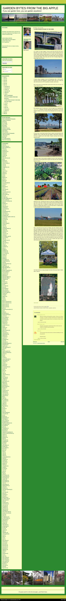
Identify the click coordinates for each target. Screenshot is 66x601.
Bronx (3, 195)
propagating (4, 441)
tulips (3, 531)
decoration (4, 251)
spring (3, 496)
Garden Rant (4, 126)
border (3, 190)
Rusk (3, 472)
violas (3, 536)
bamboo (3, 173)
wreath (3, 566)
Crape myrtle (4, 242)
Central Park (4, 208)
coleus (3, 225)
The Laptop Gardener (6, 138)
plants (3, 426)
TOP (65, 599)
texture (3, 515)
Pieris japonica (5, 424)
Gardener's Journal (6, 128)
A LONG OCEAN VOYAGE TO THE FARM (12, 100)
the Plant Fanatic (5, 518)
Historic (3, 331)
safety (3, 473)
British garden (5, 194)
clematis (3, 221)
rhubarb (3, 464)
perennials (4, 413)
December (6, 86)
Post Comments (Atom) (41, 343)
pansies (3, 404)
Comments (5, 71)
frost (3, 297)
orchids (3, 402)
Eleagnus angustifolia (6, 270)
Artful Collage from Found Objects (8, 39)
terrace (3, 514)
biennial (3, 184)
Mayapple (4, 387)
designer (4, 254)
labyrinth (4, 365)
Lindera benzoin (5, 374)
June (5, 103)
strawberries (4, 502)
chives (3, 210)
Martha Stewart (5, 386)
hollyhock (4, 335)
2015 (4, 77)
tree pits (3, 527)
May (5, 104)
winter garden (5, 561)
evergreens (4, 279)
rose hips (4, 468)
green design (4, 317)
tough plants (4, 524)
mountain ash (4, 390)
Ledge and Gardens (6, 134)
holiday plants (5, 334)
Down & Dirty (4, 124)
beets (3, 178)
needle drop (4, 395)
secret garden (5, 480)
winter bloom (4, 558)
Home (49, 341)
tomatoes (4, 523)
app (3, 159)
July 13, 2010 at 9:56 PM (42, 338)
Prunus (3, 443)
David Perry (4, 121)
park (3, 407)
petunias (4, 416)
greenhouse (4, 318)
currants (3, 245)
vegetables (4, 532)
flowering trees (5, 291)
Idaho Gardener (5, 131)
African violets (5, 146)
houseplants (4, 339)
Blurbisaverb (4, 47)
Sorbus (3, 493)
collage (3, 227)
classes (3, 220)
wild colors (4, 544)
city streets (4, 219)
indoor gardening (5, 347)
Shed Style (4, 137)
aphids (3, 156)
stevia (3, 501)
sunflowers (4, 507)
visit (3, 537)
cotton (3, 238)
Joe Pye (3, 357)
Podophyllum (4, 428)
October (6, 89)
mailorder (4, 383)
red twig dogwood (5, 456)
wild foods (4, 545)
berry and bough (5, 182)
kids (3, 362)
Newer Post (35, 341)
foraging (3, 293)
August (5, 92)
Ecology (3, 265)
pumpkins (4, 446)
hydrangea (4, 342)
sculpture (4, 479)
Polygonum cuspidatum (6, 432)
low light (4, 379)
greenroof (4, 321)
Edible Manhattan (5, 267)
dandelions (4, 250)
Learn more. (36, 302)
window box (4, 553)
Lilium (3, 373)
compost (4, 229)
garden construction (6, 301)
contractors (4, 233)
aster (3, 169)
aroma (3, 164)
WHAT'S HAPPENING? (8, 95)
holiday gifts (4, 332)
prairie (3, 438)
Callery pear (4, 206)
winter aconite (5, 557)
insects (3, 348)
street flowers (4, 503)
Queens (3, 449)
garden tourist (5, 306)
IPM (3, 349)
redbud (3, 458)
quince (3, 450)
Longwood (4, 378)
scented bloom (5, 476)
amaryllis (4, 150)
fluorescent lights (5, 292)
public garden (5, 445)
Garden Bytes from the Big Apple (30, 8)
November (6, 87)
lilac (3, 372)
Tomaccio (4, 522)
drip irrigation (4, 259)
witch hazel (4, 565)
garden (3, 300)
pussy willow (4, 447)
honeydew (4, 336)
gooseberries (4, 313)
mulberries (4, 391)
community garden (5, 228)
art (2, 168)
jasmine (3, 353)
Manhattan (4, 385)
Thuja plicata (4, 519)
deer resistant (5, 253)
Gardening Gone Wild (6, 129)
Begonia (3, 180)
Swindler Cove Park (6, 513)
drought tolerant (5, 261)
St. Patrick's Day (5, 498)
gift (2, 310)
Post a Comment (37, 339)
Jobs (3, 356)
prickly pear (4, 439)
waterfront (4, 541)
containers (4, 231)
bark (3, 174)
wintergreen (4, 562)
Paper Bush (4, 405)
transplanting (4, 526)
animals (3, 154)
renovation (4, 459)
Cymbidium (4, 246)
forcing (3, 295)
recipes (3, 455)
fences (3, 287)
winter (3, 556)
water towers (4, 540)
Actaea (3, 144)
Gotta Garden (4, 130)
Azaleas (3, 172)
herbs (3, 328)
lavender (4, 368)
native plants (4, 394)
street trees (4, 505)
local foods (4, 377)
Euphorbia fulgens (5, 276)
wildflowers (4, 549)
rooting (3, 467)
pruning (3, 442)
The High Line (5, 516)
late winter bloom (5, 366)
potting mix (4, 437)
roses (3, 469)
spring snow (4, 497)
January (6, 110)
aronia (3, 165)
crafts (3, 241)
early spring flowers (6, 263)
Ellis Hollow (4, 125)
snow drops (4, 492)
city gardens (4, 215)
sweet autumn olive (6, 511)
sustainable (4, 510)
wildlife (3, 550)
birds (3, 185)
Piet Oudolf (4, 425)
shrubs (3, 486)
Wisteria (3, 563)
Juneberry (4, 361)
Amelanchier (4, 151)
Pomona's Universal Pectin (7, 433)
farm (3, 284)
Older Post (62, 341)
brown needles (5, 199)
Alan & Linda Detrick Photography (8, 118)
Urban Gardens (40, 324)
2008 (4, 113)
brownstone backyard (6, 201)
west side (4, 543)
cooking (3, 235)
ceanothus (4, 207)
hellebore (4, 327)
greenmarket (4, 319)
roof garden (4, 466)
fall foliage (4, 283)
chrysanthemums (5, 211)
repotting (4, 460)
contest (3, 232)
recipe (3, 454)
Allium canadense (5, 147)
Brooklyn (4, 197)
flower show (4, 289)
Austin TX (4, 171)
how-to (3, 340)
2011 (4, 83)
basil (3, 176)
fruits (3, 298)
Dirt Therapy (4, 122)
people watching (5, 412)
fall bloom (4, 281)
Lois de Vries (4, 135)
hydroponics (4, 344)
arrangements (5, 167)
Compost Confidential (6, 120)
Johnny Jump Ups (5, 359)
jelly (3, 355)
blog (11, 34)
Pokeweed (4, 430)
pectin (3, 411)
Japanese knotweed (6, 352)
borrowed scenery (5, 191)
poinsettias (4, 429)
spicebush (4, 494)
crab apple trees (5, 240)
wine (3, 554)
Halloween (4, 322)
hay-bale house (5, 325)
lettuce (3, 370)
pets (3, 415)
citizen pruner (5, 214)
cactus (3, 204)
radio (3, 451)
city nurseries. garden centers (8, 216)
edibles (3, 268)
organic (3, 403)
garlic (3, 308)
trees (3, 528)
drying (3, 262)
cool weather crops (6, 236)
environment (4, 272)
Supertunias (4, 509)
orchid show (4, 400)
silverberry (4, 488)
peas (3, 409)
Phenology (4, 419)
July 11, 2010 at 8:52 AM (42, 328)
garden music (4, 304)
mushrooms (4, 392)
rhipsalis (4, 463)
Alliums (3, 148)
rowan (3, 471)
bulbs (3, 202)
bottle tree (4, 193)
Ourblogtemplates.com (14, 599)
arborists (4, 160)
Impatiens (4, 345)
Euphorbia (4, 275)
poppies (3, 434)
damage (3, 249)
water (3, 539)
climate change (5, 223)
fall (2, 280)
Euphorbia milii (5, 278)
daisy (3, 248)
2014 (4, 78)
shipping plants (5, 485)
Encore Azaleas (5, 271)
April (5, 106)
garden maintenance (6, 302)
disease (3, 257)
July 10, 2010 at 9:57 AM (42, 322)
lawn (3, 369)
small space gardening (6, 489)
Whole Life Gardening (6, 139)
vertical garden (5, 533)
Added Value (36, 109)
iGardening (6, 98)
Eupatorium (4, 274)
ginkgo (3, 312)
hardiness (4, 323)
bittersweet (4, 186)
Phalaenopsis (4, 417)
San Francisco (5, 475)
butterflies (4, 203)
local (3, 375)
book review (4, 189)
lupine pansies (5, 381)
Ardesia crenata (5, 163)
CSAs (3, 244)
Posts (4, 69)
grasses (3, 315)
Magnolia (4, 382)
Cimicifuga (4, 212)
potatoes (4, 436)
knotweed (4, 364)
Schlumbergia (5, 477)
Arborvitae (4, 161)
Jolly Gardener (5, 360)
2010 (4, 84)
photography (4, 421)
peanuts (3, 408)
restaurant (4, 462)
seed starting (4, 481)
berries (3, 181)
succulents (4, 506)
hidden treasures (5, 330)
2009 (4, 112)
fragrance (4, 296)
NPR (3, 396)
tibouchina (4, 520)
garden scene (4, 305)
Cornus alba (4, 237)
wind (3, 552)
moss (3, 389)
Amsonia (4, 152)
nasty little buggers (8, 101)
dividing (3, 258)
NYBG (3, 398)
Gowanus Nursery (5, 314)
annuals (3, 155)
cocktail (3, 224)
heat (3, 326)
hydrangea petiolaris (6, 343)
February (6, 109)
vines (3, 535)
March (5, 107)
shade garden (4, 484)
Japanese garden (5, 351)
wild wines (4, 548)
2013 (4, 80)
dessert (3, 255)
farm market (4, 285)
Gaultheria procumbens (6, 309)
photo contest (5, 420)
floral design (4, 288)
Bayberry (4, 177)
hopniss (3, 338)
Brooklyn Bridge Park (6, 198)
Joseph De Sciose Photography (8, 133)
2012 (4, 81)
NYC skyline (4, 399)
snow (3, 490)
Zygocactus (4, 567)
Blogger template (4, 599)
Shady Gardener (40, 314)
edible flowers (5, 266)
